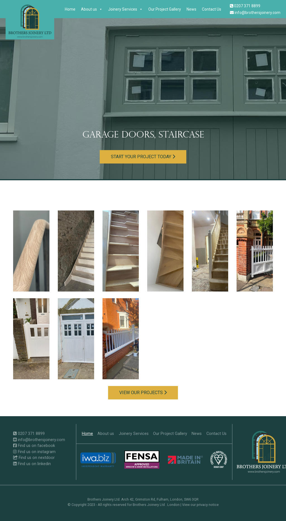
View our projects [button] (143, 392)
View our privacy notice (200, 505)
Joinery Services (125, 9)
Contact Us (211, 9)
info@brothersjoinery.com (255, 12)
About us (92, 9)
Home (70, 9)
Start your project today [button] (143, 156)
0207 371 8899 (245, 6)
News (191, 9)
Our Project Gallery (164, 9)
